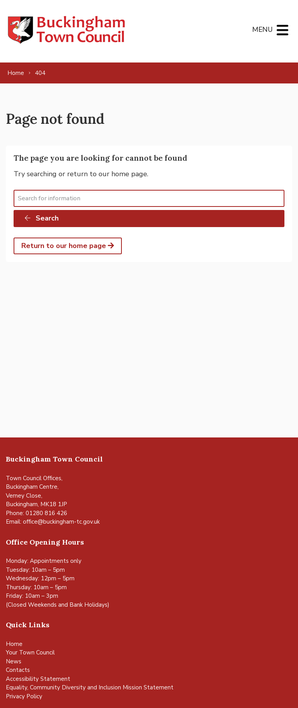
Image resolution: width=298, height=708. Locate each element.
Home (14, 644)
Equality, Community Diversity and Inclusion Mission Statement (89, 687)
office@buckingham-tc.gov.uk (61, 522)
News (13, 661)
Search (41, 218)
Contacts (18, 670)
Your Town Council (30, 652)
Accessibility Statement (38, 679)
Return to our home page (67, 245)
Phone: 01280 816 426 (36, 513)
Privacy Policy (24, 696)
